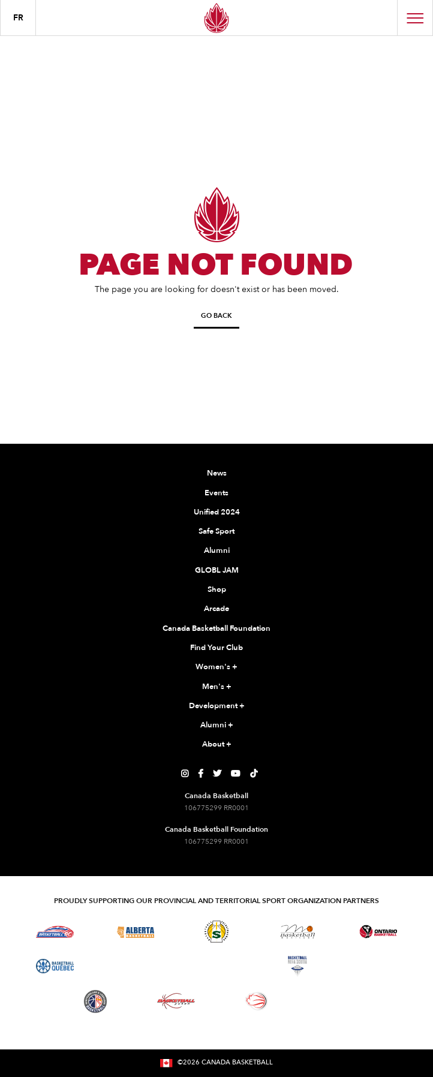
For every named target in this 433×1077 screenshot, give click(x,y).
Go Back (216, 315)
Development (217, 706)
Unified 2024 (217, 512)
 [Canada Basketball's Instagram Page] (184, 773)
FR (18, 17)
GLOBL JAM (217, 570)
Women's (216, 667)
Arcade (216, 608)
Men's (216, 687)
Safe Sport (216, 531)
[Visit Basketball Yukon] (176, 1001)
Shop (217, 589)
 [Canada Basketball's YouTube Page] (235, 773)
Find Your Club (216, 647)
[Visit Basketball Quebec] (55, 966)
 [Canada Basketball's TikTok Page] (253, 773)
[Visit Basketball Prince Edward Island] (378, 966)
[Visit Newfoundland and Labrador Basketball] (95, 1001)
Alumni (217, 550)
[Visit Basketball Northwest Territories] (136, 966)
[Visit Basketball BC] (55, 931)
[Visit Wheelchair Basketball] (257, 1001)
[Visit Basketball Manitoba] (298, 931)
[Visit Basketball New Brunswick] (217, 966)
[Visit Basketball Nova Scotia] (297, 966)
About (216, 745)
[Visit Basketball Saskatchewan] (216, 931)
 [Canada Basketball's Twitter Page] (217, 773)
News (217, 473)
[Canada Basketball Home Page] (216, 17)
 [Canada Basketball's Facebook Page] (200, 773)
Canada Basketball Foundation (216, 628)
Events (216, 493)
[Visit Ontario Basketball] (378, 931)
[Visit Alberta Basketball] (136, 931)
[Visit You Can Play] (338, 1001)
